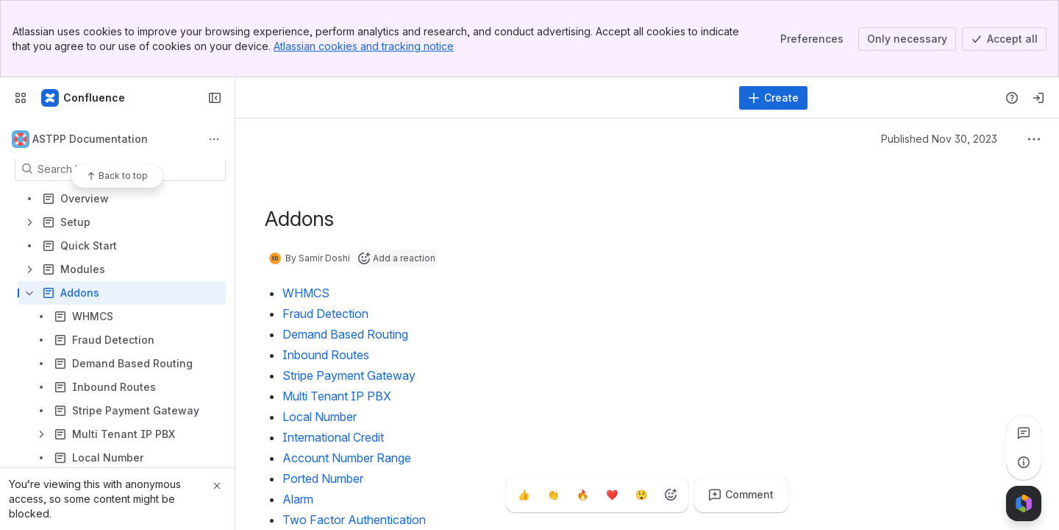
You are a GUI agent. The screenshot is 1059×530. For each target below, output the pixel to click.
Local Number (319, 416)
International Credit (333, 437)
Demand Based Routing (345, 334)
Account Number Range (346, 458)
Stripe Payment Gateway (349, 375)
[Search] (488, 98)
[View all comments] (1023, 433)
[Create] (773, 98)
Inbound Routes (325, 354)
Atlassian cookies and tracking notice (364, 46)
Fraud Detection (325, 313)
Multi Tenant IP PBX (336, 396)
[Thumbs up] (523, 494)
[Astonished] (641, 494)
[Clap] (553, 494)
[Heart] (612, 494)
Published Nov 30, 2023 (939, 138)
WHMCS (305, 293)
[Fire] (582, 494)
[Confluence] (83, 98)
